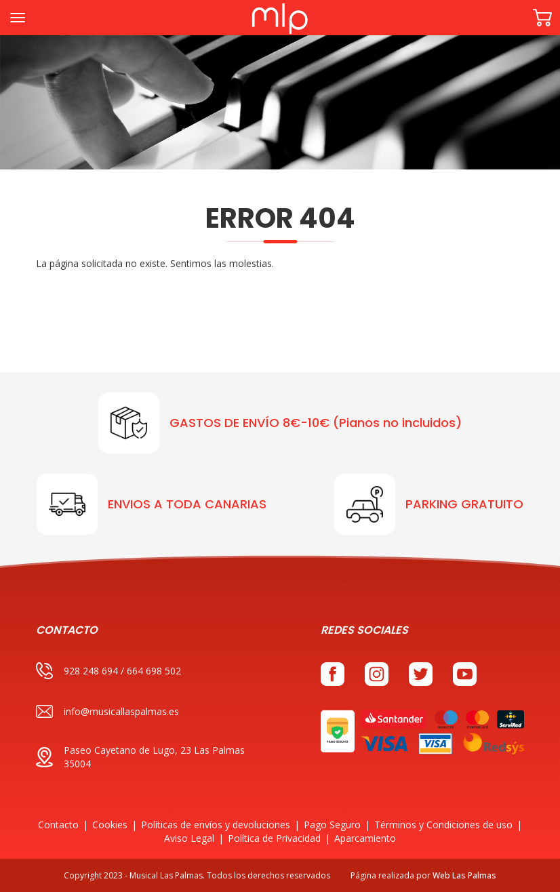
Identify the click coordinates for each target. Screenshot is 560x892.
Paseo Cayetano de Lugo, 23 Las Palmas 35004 (140, 757)
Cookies (109, 824)
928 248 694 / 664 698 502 (108, 670)
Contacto (58, 824)
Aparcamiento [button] (365, 838)
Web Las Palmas (464, 875)
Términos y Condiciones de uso (443, 824)
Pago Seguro (332, 824)
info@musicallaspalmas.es (107, 711)
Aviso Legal (189, 838)
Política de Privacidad (274, 838)
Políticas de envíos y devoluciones (215, 824)
